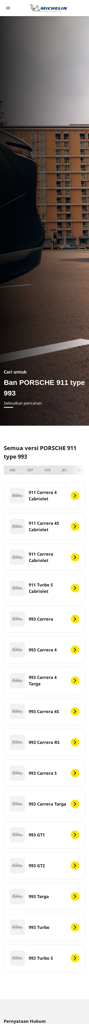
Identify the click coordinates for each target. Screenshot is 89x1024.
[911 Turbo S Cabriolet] (44, 588)
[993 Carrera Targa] (44, 803)
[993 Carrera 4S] (44, 711)
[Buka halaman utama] (49, 8)
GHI (48, 470)
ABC (12, 470)
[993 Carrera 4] (44, 649)
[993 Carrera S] (44, 773)
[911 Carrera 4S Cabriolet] (44, 526)
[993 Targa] (44, 896)
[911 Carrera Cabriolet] (44, 557)
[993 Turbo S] (44, 958)
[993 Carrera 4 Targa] (44, 680)
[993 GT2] (44, 865)
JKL (64, 470)
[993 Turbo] (44, 927)
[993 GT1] (44, 834)
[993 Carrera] (44, 618)
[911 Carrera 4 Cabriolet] (44, 495)
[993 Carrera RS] (44, 742)
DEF (30, 470)
